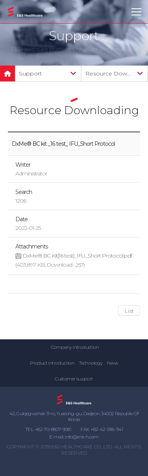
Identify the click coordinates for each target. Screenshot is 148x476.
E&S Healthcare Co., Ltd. (25, 12)
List (129, 310)
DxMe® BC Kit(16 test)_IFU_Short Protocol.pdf (77, 256)
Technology (90, 363)
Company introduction (75, 347)
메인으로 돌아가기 (7, 73)
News (112, 363)
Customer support (74, 379)
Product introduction (52, 363)
